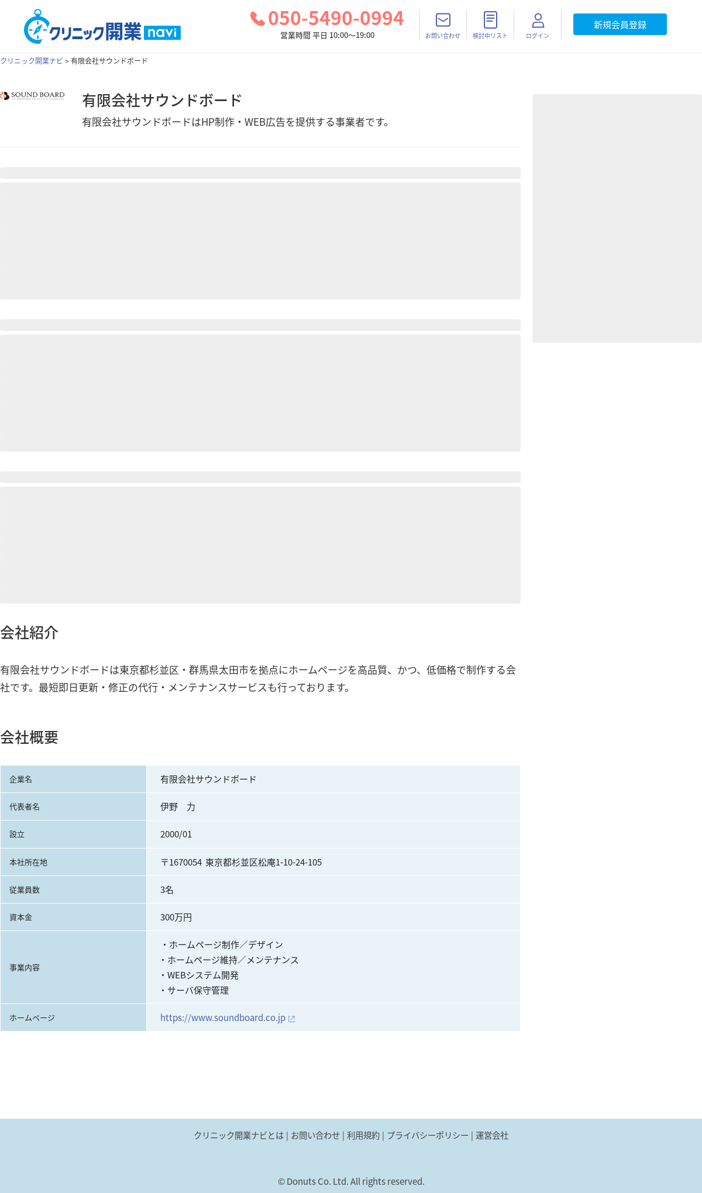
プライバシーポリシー (428, 1135)
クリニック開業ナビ (31, 61)
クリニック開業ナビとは (239, 1135)
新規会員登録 (620, 24)
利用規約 (363, 1135)
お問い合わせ (315, 1135)
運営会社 (492, 1135)
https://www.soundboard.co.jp (222, 1017)
